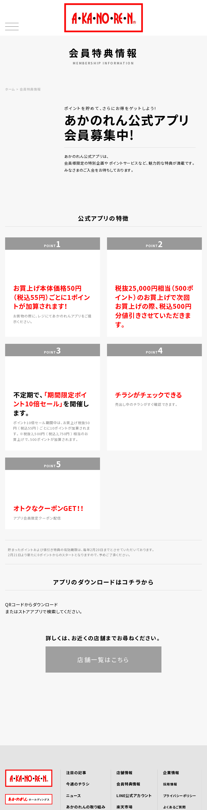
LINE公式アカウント (134, 795)
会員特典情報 (128, 784)
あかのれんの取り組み (85, 806)
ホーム (10, 89)
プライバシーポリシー (179, 795)
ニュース (73, 795)
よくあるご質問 (174, 807)
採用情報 (170, 784)
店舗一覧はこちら (103, 659)
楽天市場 (124, 806)
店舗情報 (124, 772)
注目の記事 (76, 772)
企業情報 (171, 772)
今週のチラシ (77, 784)
